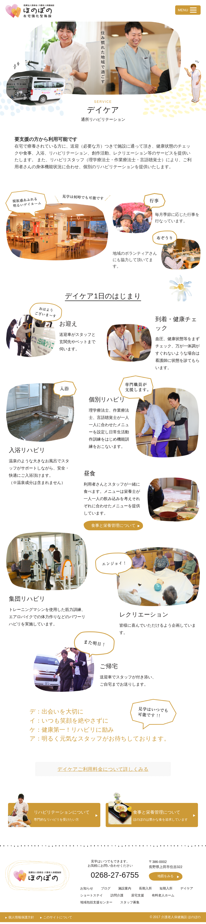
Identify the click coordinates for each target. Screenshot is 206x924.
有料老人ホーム (163, 897)
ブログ (106, 890)
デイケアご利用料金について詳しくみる (103, 769)
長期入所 (145, 890)
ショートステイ (91, 897)
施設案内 (124, 890)
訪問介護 (117, 897)
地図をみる (165, 878)
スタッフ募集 (129, 904)
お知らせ (86, 890)
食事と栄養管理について (113, 525)
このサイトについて (57, 919)
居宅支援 (137, 897)
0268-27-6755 (115, 876)
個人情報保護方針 (21, 919)
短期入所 (166, 890)
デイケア (186, 890)
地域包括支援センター (96, 904)
